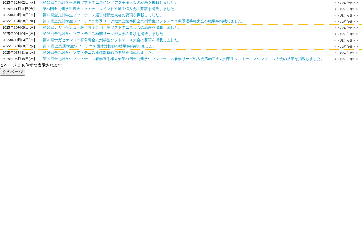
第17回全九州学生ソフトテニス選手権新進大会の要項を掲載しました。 (103, 15)
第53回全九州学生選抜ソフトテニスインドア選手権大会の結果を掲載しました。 (110, 2)
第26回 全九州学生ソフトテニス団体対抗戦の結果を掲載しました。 (99, 46)
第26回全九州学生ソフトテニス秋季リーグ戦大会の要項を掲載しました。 (105, 34)
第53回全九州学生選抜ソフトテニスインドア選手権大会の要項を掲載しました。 (110, 9)
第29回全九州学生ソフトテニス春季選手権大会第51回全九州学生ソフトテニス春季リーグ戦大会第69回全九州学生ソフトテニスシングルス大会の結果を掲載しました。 (183, 59)
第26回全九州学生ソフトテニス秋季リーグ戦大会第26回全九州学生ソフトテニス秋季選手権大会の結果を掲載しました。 (144, 21)
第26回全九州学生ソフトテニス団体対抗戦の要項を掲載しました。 (99, 52)
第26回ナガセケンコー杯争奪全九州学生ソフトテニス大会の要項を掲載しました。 (112, 40)
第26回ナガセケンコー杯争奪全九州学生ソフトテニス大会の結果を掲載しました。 (112, 27)
